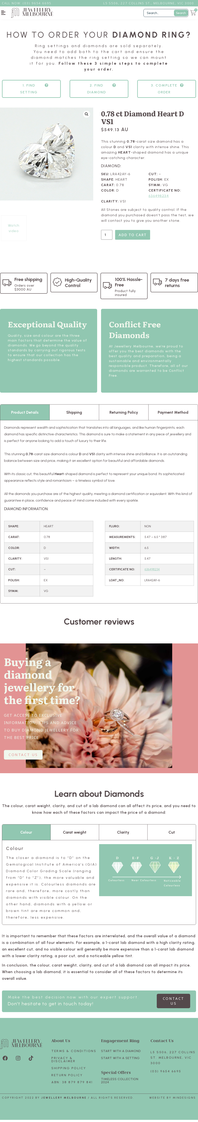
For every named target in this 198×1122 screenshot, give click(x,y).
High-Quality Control (78, 284)
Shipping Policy (68, 1070)
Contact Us (162, 1042)
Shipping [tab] (74, 414)
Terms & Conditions (73, 1053)
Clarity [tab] (123, 834)
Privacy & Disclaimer (63, 1061)
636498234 (159, 198)
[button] (3, 12)
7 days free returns (177, 284)
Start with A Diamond (121, 1053)
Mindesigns (184, 1100)
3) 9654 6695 (39, 3)
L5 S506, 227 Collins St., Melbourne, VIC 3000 (148, 3)
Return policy (67, 1077)
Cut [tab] (171, 834)
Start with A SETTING (120, 1060)
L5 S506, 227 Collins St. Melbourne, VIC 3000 (173, 1059)
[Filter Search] (165, 13)
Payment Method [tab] (173, 414)
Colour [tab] (26, 834)
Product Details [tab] (25, 414)
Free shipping (28, 281)
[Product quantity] (106, 237)
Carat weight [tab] (74, 834)
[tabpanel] (99, 513)
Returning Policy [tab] (123, 414)
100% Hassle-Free (128, 284)
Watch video (14, 230)
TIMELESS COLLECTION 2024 (119, 1082)
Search (181, 13)
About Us (60, 1042)
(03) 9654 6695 (166, 1073)
